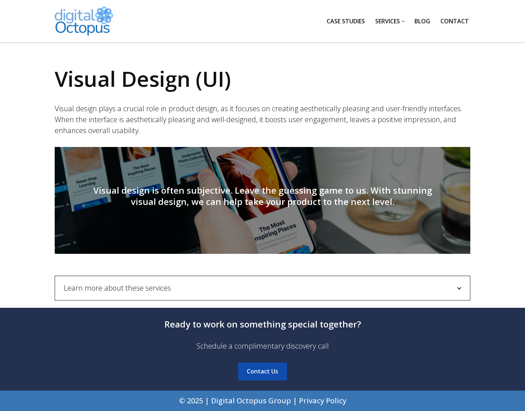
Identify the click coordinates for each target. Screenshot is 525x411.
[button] (403, 21)
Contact (454, 21)
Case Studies (346, 21)
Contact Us (262, 371)
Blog (422, 21)
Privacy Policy (322, 401)
